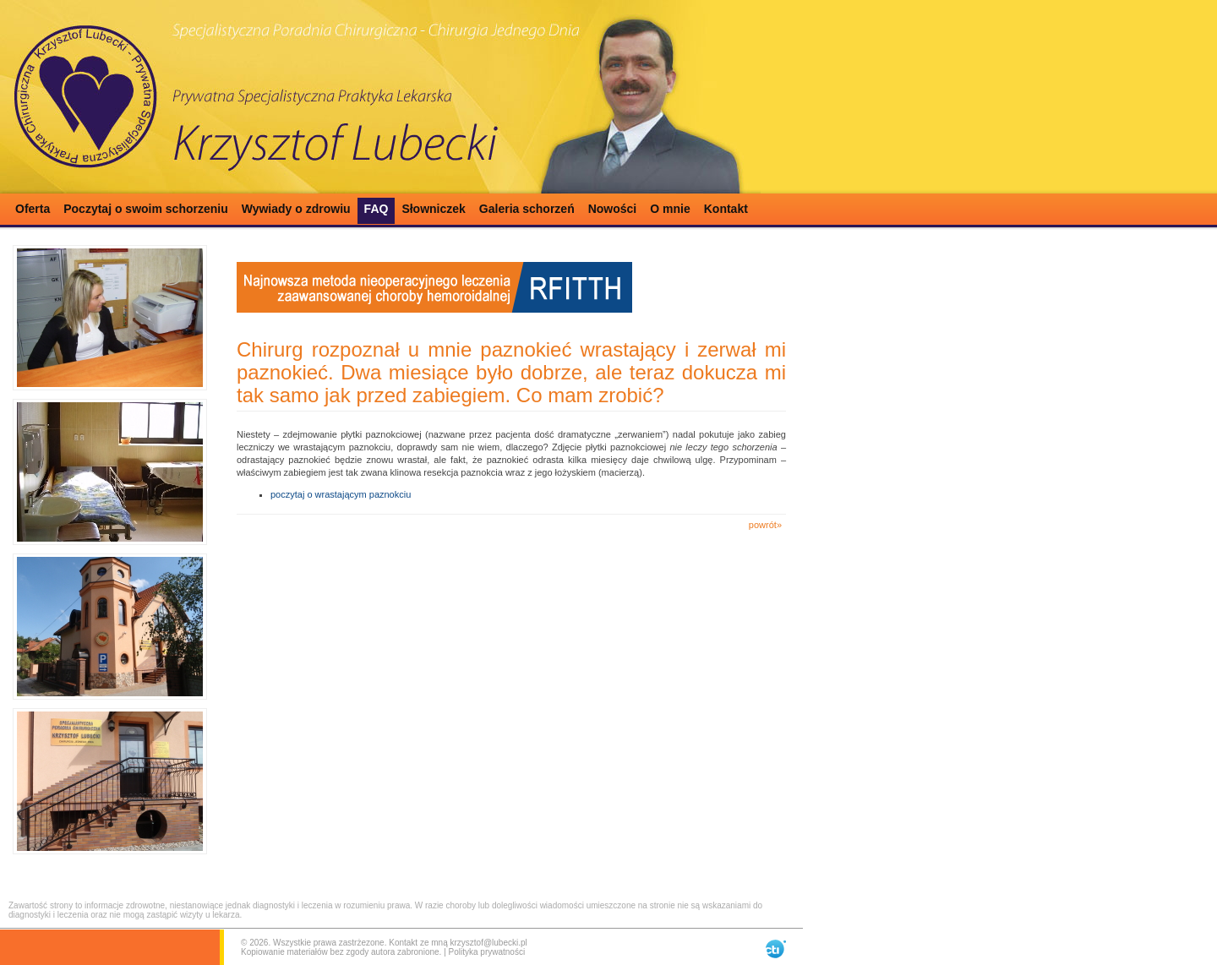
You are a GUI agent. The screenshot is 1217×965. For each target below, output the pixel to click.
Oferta (32, 208)
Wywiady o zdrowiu (296, 208)
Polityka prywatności (487, 952)
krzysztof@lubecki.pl (488, 942)
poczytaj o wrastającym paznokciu (340, 494)
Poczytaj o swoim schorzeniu (145, 208)
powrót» (765, 525)
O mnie (670, 208)
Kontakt (726, 208)
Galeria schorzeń (527, 208)
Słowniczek (433, 208)
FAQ (376, 208)
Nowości (612, 208)
